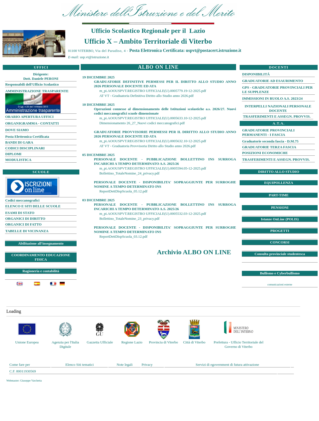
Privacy (147, 364)
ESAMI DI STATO (19, 213)
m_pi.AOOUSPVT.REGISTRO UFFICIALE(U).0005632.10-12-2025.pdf (152, 141)
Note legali (124, 364)
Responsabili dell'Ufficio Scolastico (32, 84)
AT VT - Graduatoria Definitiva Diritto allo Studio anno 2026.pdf (146, 96)
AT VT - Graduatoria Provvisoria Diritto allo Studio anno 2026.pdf (147, 146)
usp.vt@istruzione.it (94, 57)
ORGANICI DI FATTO (23, 224)
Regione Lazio (131, 342)
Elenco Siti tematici (79, 364)
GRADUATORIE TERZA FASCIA (269, 147)
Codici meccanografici (22, 200)
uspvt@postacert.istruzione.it (213, 50)
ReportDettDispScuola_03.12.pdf (123, 236)
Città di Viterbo (194, 342)
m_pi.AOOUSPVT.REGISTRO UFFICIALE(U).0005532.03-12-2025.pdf (152, 213)
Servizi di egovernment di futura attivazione (227, 364)
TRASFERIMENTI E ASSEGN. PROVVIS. (277, 116)
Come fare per (19, 364)
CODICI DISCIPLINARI (25, 148)
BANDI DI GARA (19, 142)
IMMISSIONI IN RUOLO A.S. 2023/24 (272, 98)
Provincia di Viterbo (163, 342)
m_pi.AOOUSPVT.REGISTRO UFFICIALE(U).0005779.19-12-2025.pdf (152, 91)
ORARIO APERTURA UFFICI (29, 117)
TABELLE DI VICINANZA (26, 231)
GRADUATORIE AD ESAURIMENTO (272, 81)
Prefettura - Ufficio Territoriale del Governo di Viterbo (238, 344)
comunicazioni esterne (279, 284)
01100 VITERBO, (97, 51)
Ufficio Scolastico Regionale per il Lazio (148, 30)
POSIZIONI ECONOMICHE (265, 153)
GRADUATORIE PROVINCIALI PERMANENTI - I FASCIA (268, 132)
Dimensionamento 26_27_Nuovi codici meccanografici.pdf (142, 123)
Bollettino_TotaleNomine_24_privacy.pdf (129, 173)
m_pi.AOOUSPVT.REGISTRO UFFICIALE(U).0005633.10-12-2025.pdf (152, 118)
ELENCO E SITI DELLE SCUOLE (33, 206)
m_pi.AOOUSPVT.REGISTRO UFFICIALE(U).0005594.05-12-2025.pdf (152, 168)
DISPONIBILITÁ (256, 74)
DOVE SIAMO (17, 130)
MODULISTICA (18, 160)
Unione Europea (27, 342)
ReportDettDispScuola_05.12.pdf (123, 191)
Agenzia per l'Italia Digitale (65, 344)
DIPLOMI (13, 154)
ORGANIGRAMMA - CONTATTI (32, 123)
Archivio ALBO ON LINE (195, 252)
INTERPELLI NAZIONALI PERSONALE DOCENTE (278, 108)
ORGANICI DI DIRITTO (25, 218)
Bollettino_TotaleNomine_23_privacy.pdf (129, 218)
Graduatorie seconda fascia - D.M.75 (270, 141)
